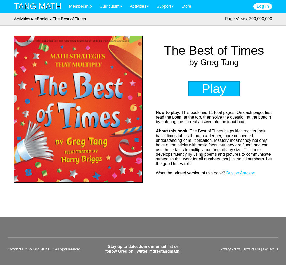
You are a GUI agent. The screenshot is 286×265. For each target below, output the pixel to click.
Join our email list (156, 246)
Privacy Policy (230, 249)
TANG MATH (37, 6)
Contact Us (270, 249)
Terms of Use (251, 249)
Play (214, 89)
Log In (263, 6)
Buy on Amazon (240, 173)
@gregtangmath (164, 251)
